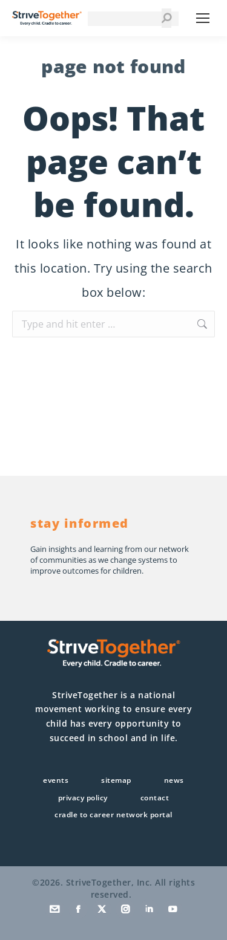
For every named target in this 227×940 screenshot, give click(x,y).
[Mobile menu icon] (203, 18)
